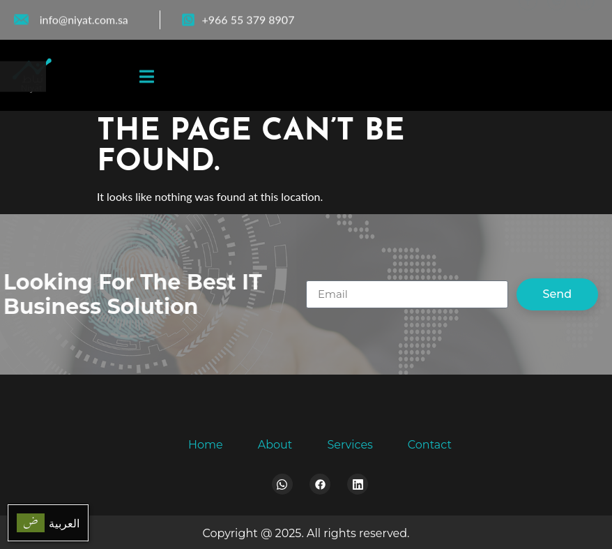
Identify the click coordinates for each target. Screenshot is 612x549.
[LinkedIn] (585, 14)
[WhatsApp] (556, 14)
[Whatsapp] (282, 484)
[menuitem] (48, 523)
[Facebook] (528, 14)
